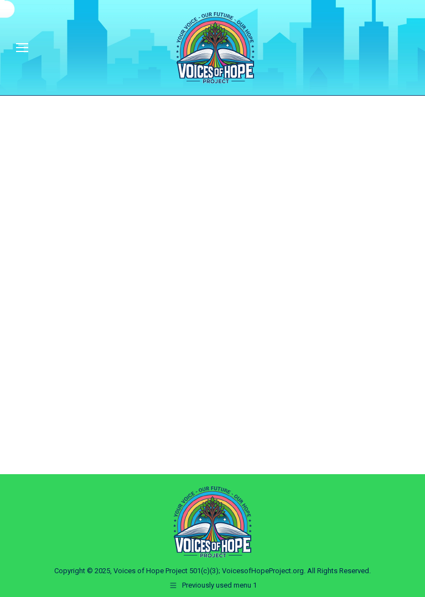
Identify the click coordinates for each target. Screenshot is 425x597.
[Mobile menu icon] (22, 48)
